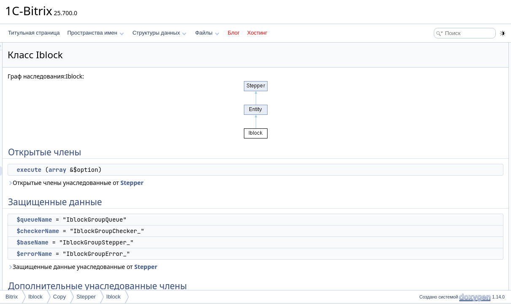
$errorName (139, 254)
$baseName (138, 242)
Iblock (35, 296)
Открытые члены (437, 47)
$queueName (139, 219)
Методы (426, 131)
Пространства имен (95, 33)
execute (134, 170)
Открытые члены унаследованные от (181, 183)
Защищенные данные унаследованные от (188, 267)
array (163, 170)
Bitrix (11, 296)
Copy (59, 296)
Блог (234, 33)
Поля (423, 149)
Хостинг (257, 33)
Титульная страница (33, 33)
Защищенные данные (442, 66)
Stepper (237, 183)
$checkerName (143, 231)
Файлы (207, 33)
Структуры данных (159, 33)
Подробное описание (442, 122)
